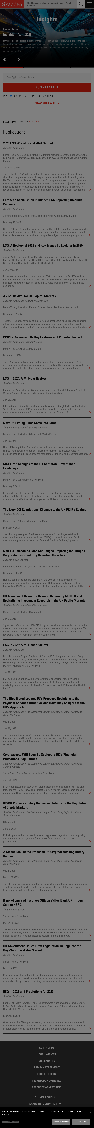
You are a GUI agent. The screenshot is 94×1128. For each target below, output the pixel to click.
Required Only (81, 1122)
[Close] (90, 1112)
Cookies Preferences (10, 1121)
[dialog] (47, 1117)
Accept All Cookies (61, 1122)
